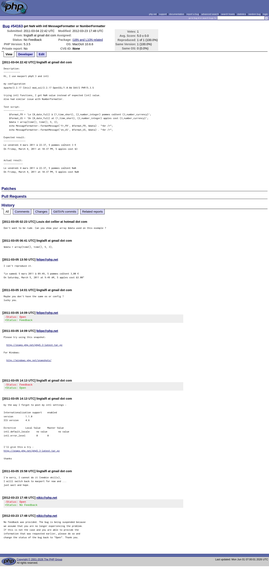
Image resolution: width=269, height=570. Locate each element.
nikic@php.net (46, 500)
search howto (228, 14)
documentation (176, 14)
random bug (254, 14)
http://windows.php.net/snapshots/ (28, 361)
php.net (153, 14)
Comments (22, 211)
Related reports (92, 211)
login (265, 14)
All (7, 211)
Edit (41, 54)
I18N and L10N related (88, 39)
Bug (6, 26)
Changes (41, 211)
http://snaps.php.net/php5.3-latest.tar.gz (34, 346)
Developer (25, 54)
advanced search (210, 14)
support (163, 14)
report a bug (193, 14)
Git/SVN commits (64, 211)
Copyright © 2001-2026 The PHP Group (39, 563)
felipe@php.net (47, 259)
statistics (241, 14)
